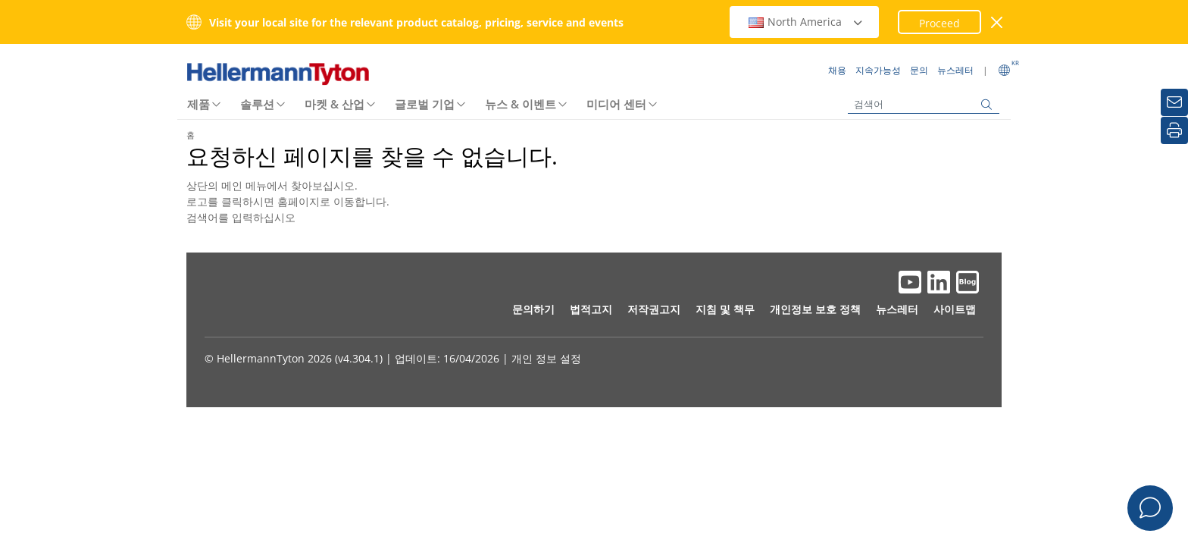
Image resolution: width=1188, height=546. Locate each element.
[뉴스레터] (1174, 102)
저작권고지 (653, 309)
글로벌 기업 (425, 103)
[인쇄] (1174, 130)
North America (806, 21)
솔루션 (257, 103)
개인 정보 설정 (546, 358)
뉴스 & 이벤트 (520, 103)
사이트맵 (954, 309)
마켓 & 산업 (334, 103)
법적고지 (591, 309)
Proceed (939, 23)
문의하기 (533, 309)
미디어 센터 (616, 103)
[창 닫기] (997, 22)
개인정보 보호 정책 (815, 309)
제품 (198, 103)
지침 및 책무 (725, 309)
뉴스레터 (897, 309)
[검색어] (923, 104)
